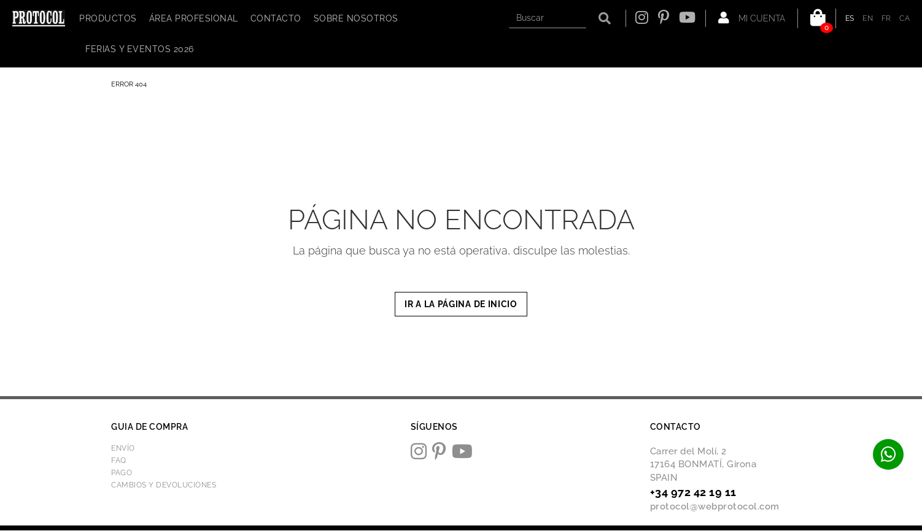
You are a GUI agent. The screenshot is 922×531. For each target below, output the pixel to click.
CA (904, 18)
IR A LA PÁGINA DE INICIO (461, 304)
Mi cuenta (751, 18)
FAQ (118, 460)
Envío (123, 448)
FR (886, 18)
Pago (121, 472)
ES (849, 18)
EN (867, 18)
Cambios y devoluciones (163, 485)
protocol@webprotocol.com (715, 506)
